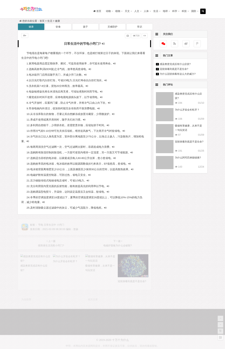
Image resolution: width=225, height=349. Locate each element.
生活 (155, 11)
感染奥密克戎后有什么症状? (175, 64)
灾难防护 (112, 26)
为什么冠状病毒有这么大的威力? (178, 73)
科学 (174, 11)
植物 (117, 11)
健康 (57, 20)
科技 (184, 11)
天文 (127, 11)
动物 (108, 11)
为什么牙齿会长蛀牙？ (187, 109)
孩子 (85, 26)
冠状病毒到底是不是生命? (174, 69)
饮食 (58, 26)
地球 (165, 11)
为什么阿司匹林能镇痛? (188, 157)
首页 (42, 20)
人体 (146, 11)
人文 (136, 11)
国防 (193, 11)
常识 (139, 26)
